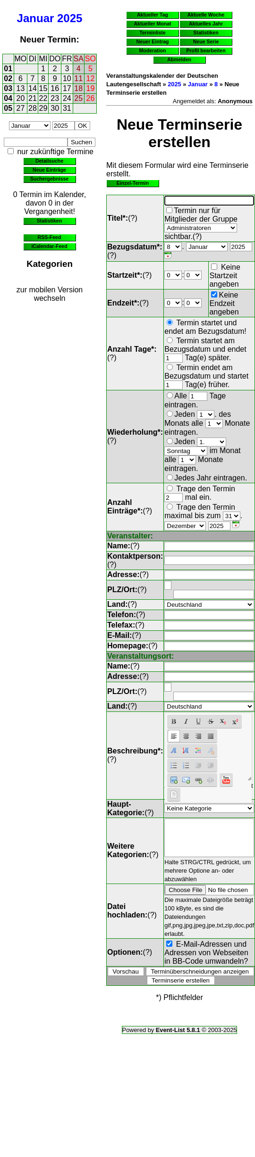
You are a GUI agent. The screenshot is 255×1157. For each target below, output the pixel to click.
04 (8, 98)
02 (8, 78)
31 (67, 108)
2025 (69, 18)
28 (32, 108)
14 (32, 88)
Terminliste (152, 32)
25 (78, 98)
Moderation (152, 50)
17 (67, 88)
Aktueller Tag (152, 14)
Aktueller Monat (152, 23)
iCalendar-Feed (49, 246)
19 (90, 88)
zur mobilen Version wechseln (50, 294)
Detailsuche (49, 161)
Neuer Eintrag (152, 41)
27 (21, 108)
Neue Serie (206, 41)
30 (55, 108)
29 (43, 108)
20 (21, 98)
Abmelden (179, 59)
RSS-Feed (49, 237)
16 (55, 88)
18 (78, 88)
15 (43, 88)
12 (90, 78)
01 (8, 69)
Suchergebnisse (49, 179)
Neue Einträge (49, 170)
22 (43, 98)
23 (55, 98)
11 (78, 78)
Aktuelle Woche (205, 14)
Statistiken (49, 220)
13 (21, 88)
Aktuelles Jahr (206, 23)
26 (90, 98)
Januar (35, 18)
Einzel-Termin (133, 183)
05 (8, 108)
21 (32, 98)
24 (67, 98)
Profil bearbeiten (205, 50)
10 (67, 78)
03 (8, 88)
